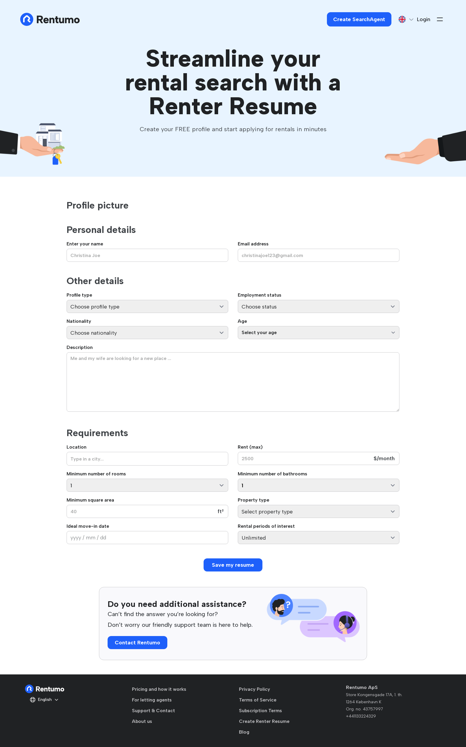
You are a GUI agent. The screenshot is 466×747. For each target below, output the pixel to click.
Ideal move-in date (88, 526)
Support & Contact (153, 710)
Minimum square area (90, 500)
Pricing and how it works (159, 689)
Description (80, 347)
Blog (244, 732)
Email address (253, 244)
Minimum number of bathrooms (272, 474)
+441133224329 (361, 716)
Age (242, 321)
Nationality (79, 321)
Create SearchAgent (359, 19)
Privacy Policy (254, 689)
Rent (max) (250, 447)
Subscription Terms (260, 710)
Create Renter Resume (264, 721)
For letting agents (152, 700)
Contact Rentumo (137, 642)
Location (76, 447)
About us (142, 721)
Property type (253, 500)
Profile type (79, 295)
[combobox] (147, 459)
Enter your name (85, 244)
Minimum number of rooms (96, 474)
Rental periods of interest (266, 526)
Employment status (259, 295)
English (44, 700)
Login (423, 19)
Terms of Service (257, 700)
